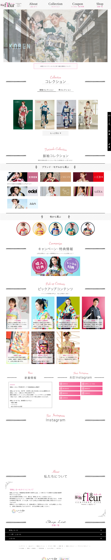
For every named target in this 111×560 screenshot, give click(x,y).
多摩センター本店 (90, 372)
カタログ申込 (50, 532)
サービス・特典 (52, 530)
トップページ (22, 530)
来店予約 (59, 532)
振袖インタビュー (70, 530)
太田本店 (65, 386)
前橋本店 (87, 382)
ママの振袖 (21, 532)
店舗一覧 (61, 530)
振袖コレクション (47, 88)
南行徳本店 (66, 377)
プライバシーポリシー (83, 530)
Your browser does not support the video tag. (18, 419)
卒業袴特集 (41, 532)
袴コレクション (65, 88)
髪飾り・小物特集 (31, 532)
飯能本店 (87, 377)
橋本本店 (65, 382)
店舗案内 (109, 131)
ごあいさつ (30, 530)
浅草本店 (65, 372)
